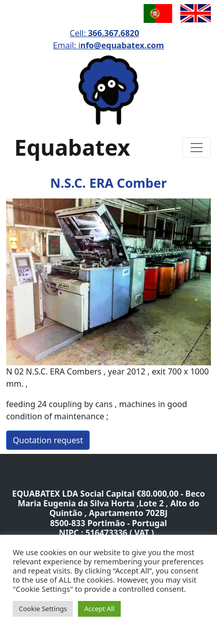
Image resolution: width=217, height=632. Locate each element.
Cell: (104, 33)
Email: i (108, 45)
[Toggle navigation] (196, 147)
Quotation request (48, 440)
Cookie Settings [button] (43, 608)
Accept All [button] (99, 608)
